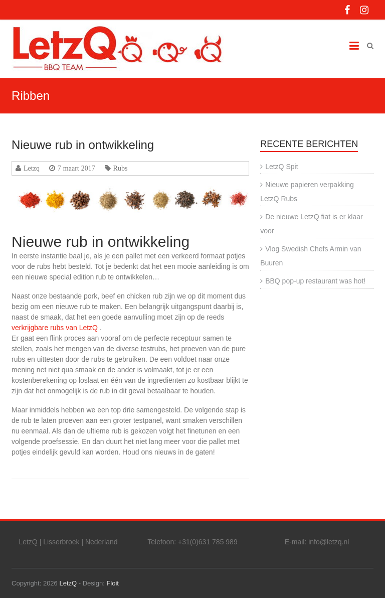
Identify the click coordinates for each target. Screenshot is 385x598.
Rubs (120, 168)
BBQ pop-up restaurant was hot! (315, 281)
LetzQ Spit (281, 167)
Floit (112, 583)
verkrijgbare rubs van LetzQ (55, 328)
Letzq (32, 168)
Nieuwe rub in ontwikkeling (83, 145)
